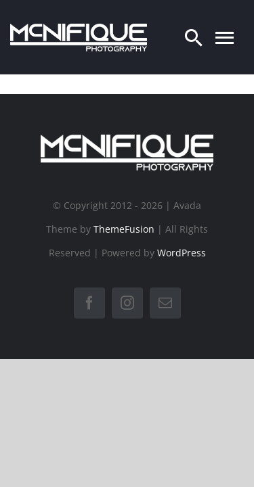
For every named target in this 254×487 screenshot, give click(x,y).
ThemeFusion (123, 229)
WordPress (181, 252)
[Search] (194, 37)
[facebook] (89, 303)
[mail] (165, 303)
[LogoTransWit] (78, 29)
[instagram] (127, 303)
